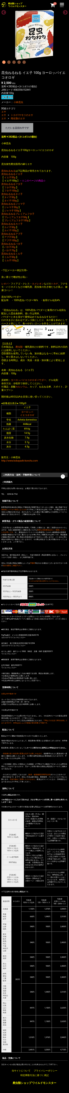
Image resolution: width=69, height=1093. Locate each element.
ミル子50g (9, 257)
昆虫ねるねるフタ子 (12, 184)
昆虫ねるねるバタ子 (12, 243)
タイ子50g (9, 197)
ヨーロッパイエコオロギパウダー (28, 380)
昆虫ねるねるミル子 (12, 253)
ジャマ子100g (11, 210)
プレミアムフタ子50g (15, 217)
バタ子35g (9, 247)
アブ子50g (9, 237)
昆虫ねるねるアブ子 (12, 233)
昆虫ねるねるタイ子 (12, 194)
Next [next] (64, 11)
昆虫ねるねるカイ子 (12, 223)
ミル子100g (10, 260)
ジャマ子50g (11, 207)
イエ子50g (9, 177)
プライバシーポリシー (45, 1070)
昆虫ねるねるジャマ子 (13, 203)
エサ (3, 111)
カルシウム (21, 386)
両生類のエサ (18, 118)
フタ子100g (10, 190)
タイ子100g (10, 200)
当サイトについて (21, 1070)
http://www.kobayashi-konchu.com (19, 460)
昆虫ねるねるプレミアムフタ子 (17, 213)
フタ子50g (9, 187)
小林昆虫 (18, 102)
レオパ (4, 283)
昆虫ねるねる (8, 170)
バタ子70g (9, 250)
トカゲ (54, 283)
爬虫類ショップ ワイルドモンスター (35, 1083)
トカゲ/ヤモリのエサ (22, 115)
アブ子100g (10, 240)
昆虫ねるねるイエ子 (12, 174)
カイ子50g (9, 227)
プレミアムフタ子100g (16, 220)
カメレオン (38, 283)
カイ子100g (10, 230)
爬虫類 (19, 346)
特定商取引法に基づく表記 (34, 1075)
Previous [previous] (2, 11)
